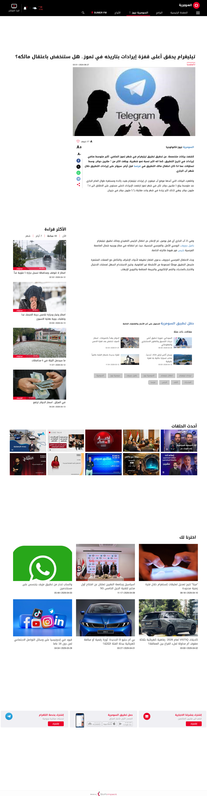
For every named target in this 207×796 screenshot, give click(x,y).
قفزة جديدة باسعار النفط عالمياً (105, 355)
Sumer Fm (100, 12)
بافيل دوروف (187, 245)
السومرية (188, 147)
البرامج (159, 12)
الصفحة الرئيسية (179, 12)
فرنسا (137, 166)
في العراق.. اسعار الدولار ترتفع (49, 402)
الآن (64, 236)
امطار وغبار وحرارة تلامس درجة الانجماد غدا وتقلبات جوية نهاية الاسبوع (43, 317)
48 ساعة (52, 236)
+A (79, 147)
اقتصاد (20, 398)
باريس (181, 250)
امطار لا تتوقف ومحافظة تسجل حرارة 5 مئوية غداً (39, 273)
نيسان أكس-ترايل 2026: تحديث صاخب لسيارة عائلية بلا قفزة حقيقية (159, 358)
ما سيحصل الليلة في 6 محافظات (48, 360)
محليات (19, 268)
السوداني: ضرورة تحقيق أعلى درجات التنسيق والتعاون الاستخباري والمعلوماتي (157, 341)
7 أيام (39, 236)
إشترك (55, 723)
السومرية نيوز (138, 12)
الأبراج (118, 12)
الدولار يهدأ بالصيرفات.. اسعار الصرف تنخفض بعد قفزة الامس (105, 339)
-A (79, 154)
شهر (27, 236)
